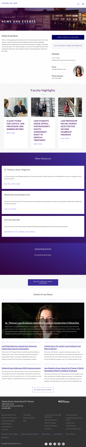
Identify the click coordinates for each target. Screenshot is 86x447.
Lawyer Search (70, 423)
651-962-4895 (6, 408)
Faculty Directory (7, 423)
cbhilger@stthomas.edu (59, 69)
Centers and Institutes (8, 421)
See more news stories (43, 389)
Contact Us (5, 429)
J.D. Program (27, 415)
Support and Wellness (51, 426)
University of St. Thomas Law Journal (20, 231)
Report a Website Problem (30, 434)
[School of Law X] (50, 444)
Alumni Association (71, 415)
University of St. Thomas (10, 434)
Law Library (48, 428)
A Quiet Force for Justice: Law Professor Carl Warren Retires (62, 347)
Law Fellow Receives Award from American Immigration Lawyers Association (19, 347)
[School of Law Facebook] (46, 444)
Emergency (5, 437)
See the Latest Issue (13, 184)
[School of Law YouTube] (59, 444)
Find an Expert (11, 209)
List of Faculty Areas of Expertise (68, 45)
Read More (12, 133)
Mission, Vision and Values (9, 418)
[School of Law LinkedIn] (63, 444)
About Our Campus (50, 423)
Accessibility (58, 434)
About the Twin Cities (51, 420)
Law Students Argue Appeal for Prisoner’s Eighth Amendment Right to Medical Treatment (64, 369)
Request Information (29, 418)
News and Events (7, 426)
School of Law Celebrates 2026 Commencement (21, 368)
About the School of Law (9, 415)
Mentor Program (71, 426)
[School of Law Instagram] (54, 444)
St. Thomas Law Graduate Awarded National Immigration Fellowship (42, 322)
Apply (24, 421)
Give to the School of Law (73, 428)
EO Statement (46, 434)
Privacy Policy (70, 434)
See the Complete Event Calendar (43, 282)
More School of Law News (68, 37)
